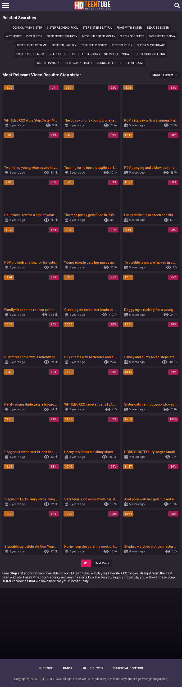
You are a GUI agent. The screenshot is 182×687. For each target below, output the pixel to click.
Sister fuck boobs (86, 54)
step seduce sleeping (149, 54)
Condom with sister (27, 27)
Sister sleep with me (31, 45)
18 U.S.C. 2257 (92, 668)
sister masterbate (151, 45)
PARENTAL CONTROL (128, 668)
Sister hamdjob (49, 63)
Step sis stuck (121, 45)
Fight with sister (129, 27)
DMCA (67, 668)
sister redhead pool (62, 27)
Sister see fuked (132, 36)
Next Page (102, 563)
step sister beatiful (97, 27)
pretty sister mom (30, 54)
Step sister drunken (62, 36)
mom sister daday (162, 36)
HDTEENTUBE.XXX (50, 679)
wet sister (14, 36)
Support (45, 668)
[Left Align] (7, 5)
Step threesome (132, 63)
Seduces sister (158, 27)
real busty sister (78, 63)
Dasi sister (34, 36)
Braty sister (58, 54)
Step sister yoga (116, 54)
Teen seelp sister (94, 45)
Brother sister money (98, 36)
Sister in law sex (64, 45)
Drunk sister (106, 63)
